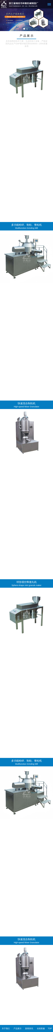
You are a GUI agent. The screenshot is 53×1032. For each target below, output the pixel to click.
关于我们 (6, 1028)
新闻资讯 (29, 1028)
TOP (50, 1028)
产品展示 (17, 1028)
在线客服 (41, 1028)
